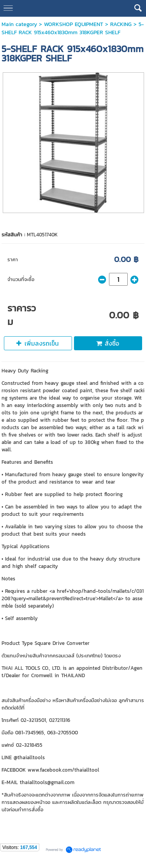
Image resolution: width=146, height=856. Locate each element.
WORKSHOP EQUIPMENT (73, 24)
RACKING (121, 24)
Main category (19, 24)
